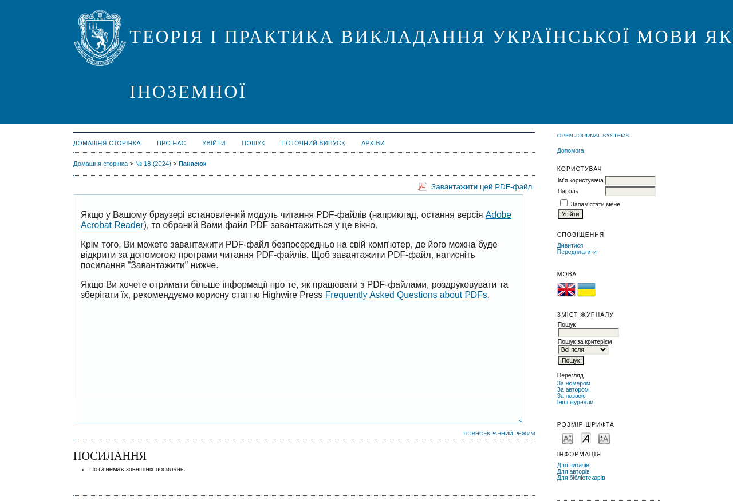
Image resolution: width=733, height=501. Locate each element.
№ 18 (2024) (153, 163)
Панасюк (193, 163)
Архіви (373, 143)
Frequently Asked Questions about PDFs (406, 295)
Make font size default (586, 437)
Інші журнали (575, 402)
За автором (573, 390)
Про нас (171, 143)
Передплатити (577, 252)
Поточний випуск (313, 143)
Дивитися (570, 245)
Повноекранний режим (499, 433)
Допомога (570, 151)
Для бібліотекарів (581, 478)
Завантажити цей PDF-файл (481, 186)
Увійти (214, 143)
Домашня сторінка (107, 143)
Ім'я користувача (581, 180)
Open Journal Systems (593, 135)
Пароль (568, 191)
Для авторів (573, 471)
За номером (573, 383)
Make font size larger (604, 437)
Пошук (253, 143)
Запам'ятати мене (595, 204)
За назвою (571, 396)
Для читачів (573, 465)
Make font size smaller (567, 437)
